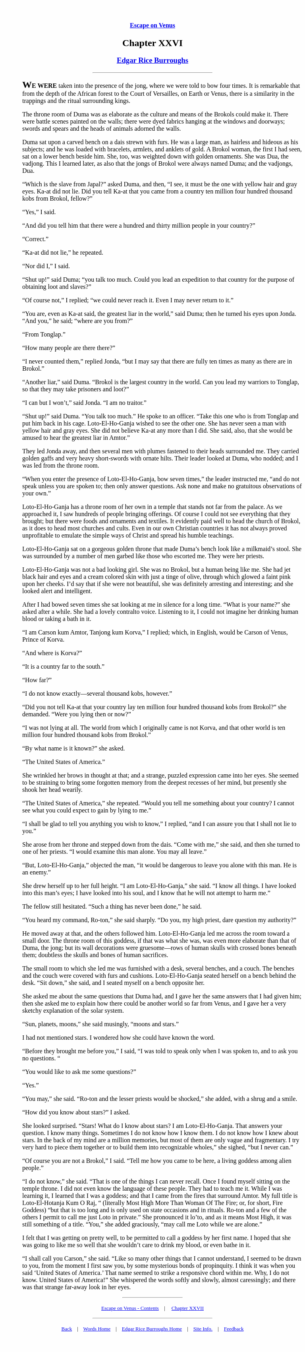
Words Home (97, 1329)
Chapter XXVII (188, 1308)
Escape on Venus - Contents (130, 1308)
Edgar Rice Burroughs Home (152, 1329)
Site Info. (202, 1329)
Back (66, 1329)
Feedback (234, 1329)
